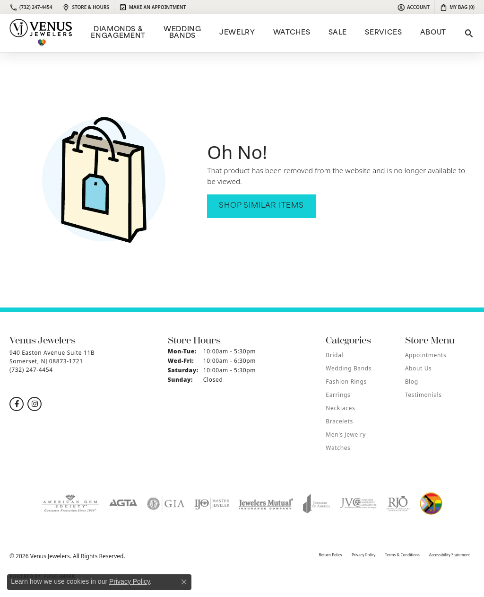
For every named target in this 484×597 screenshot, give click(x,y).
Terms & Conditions (402, 554)
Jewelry (237, 32)
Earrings (338, 395)
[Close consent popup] (184, 582)
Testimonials (423, 395)
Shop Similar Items (261, 206)
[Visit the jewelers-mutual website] (266, 504)
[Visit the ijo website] (212, 504)
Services (383, 32)
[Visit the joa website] (316, 504)
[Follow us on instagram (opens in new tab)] (34, 404)
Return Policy (330, 554)
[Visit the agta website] (123, 504)
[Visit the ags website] (70, 504)
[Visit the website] (431, 504)
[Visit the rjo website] (398, 504)
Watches (291, 32)
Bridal (334, 355)
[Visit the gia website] (166, 504)
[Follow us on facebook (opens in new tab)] (16, 404)
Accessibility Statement (449, 554)
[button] (413, 7)
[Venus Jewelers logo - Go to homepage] (41, 33)
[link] (30, 7)
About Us (418, 368)
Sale (337, 32)
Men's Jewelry (346, 434)
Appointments (426, 355)
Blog (411, 382)
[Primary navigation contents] (267, 33)
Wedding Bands (182, 33)
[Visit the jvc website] (358, 504)
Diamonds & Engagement (118, 33)
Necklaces (340, 408)
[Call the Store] (31, 370)
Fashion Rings (346, 382)
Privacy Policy (364, 554)
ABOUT (433, 32)
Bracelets (339, 421)
